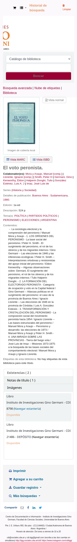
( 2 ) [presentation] (19, 372)
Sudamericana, (59, 195)
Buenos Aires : (41, 195)
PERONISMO (11, 219)
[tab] (38, 373)
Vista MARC (16, 159)
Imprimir (17, 471)
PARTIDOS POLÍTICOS (43, 215)
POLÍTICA (20, 215)
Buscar (38, 76)
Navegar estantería (27, 408)
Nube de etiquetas (47, 88)
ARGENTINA (49, 219)
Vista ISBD (41, 159)
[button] (14, 8)
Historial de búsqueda (38, 8)
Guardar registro (23, 487)
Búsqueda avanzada (17, 88)
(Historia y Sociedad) (23, 190)
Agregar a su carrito (25, 479)
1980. (6, 199)
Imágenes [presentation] (14, 387)
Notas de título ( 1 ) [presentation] (21, 380)
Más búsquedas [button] (23, 496)
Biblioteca (10, 93)
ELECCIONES (30, 219)
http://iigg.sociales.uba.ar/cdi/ (28, 540)
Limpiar (67, 7)
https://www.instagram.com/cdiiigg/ (57, 540)
